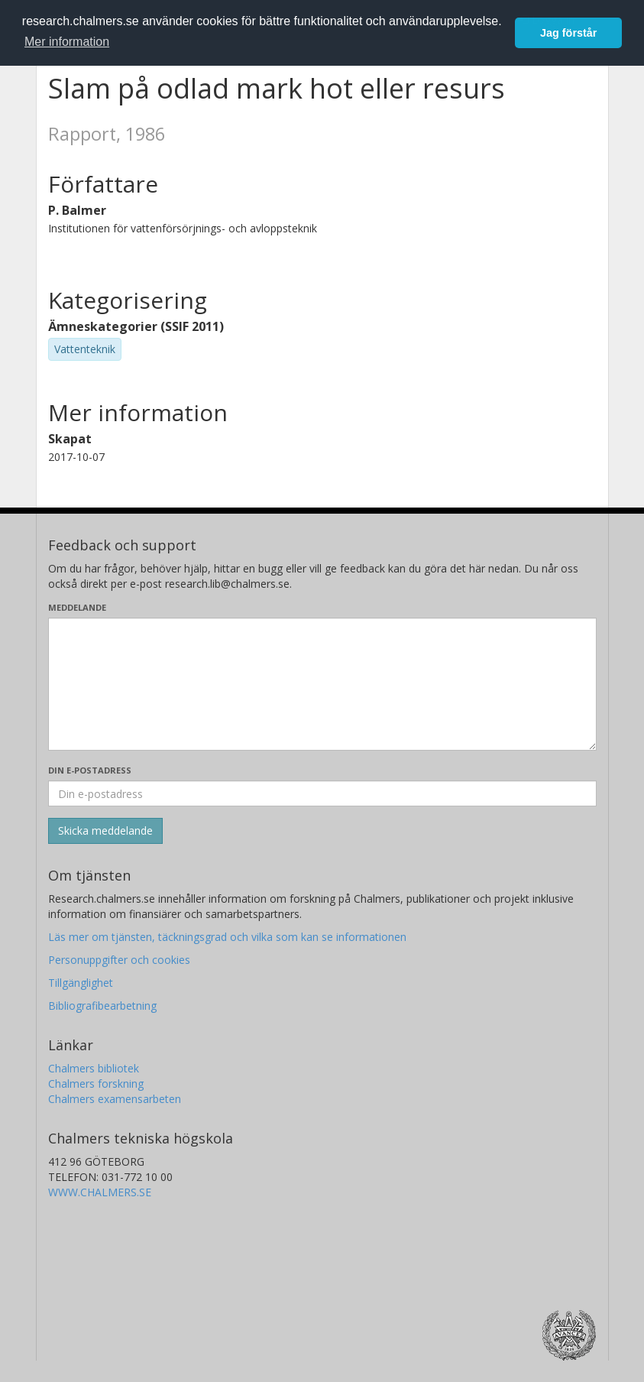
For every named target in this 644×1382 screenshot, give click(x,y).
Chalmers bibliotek (93, 1068)
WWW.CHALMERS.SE (99, 1192)
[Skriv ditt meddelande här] (322, 684)
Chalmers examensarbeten (114, 1099)
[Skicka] (105, 831)
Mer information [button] (66, 41)
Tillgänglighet (80, 982)
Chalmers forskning (96, 1083)
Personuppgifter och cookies (119, 959)
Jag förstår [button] (568, 33)
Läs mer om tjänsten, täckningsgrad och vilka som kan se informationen (227, 936)
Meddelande (77, 607)
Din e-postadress (89, 770)
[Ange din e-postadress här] (322, 793)
